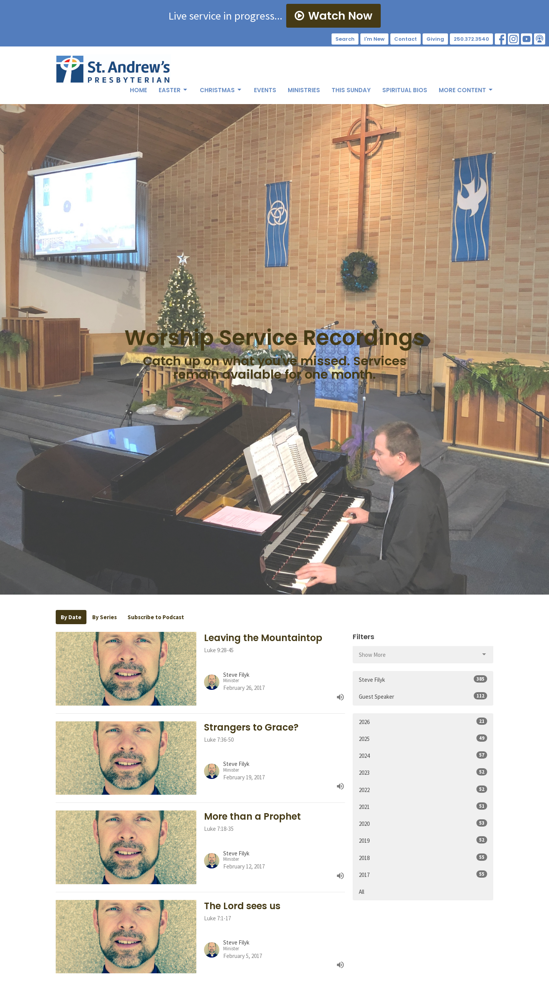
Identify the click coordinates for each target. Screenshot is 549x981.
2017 (423, 874)
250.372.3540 (471, 39)
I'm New (374, 39)
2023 (423, 772)
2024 (423, 755)
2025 (423, 738)
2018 (423, 857)
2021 (423, 806)
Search (345, 39)
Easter (173, 90)
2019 (423, 840)
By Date (71, 617)
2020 (423, 823)
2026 (423, 722)
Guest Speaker (423, 696)
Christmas (221, 90)
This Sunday (351, 90)
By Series (104, 617)
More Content (466, 90)
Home (138, 90)
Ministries (304, 90)
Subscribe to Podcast (156, 617)
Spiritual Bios (404, 90)
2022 (423, 789)
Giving (435, 39)
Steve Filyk (423, 679)
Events (265, 90)
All (361, 891)
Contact (405, 39)
